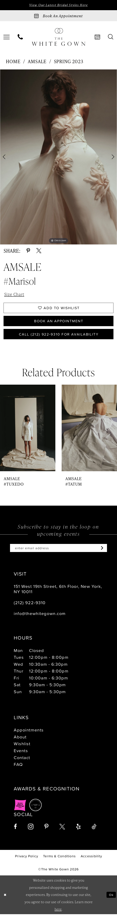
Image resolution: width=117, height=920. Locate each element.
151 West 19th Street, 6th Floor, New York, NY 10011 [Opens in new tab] (58, 595)
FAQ (18, 770)
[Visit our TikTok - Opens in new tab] (94, 833)
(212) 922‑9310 (30, 608)
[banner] (58, 37)
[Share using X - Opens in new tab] (38, 251)
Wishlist (22, 750)
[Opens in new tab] (20, 810)
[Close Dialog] (5, 901)
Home (13, 61)
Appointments (29, 736)
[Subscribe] (105, 553)
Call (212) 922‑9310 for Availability (59, 339)
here (58, 915)
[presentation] (27, 433)
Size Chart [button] (15, 295)
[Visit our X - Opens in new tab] (62, 833)
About (20, 743)
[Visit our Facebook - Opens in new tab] (15, 833)
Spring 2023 (68, 61)
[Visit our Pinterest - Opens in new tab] (46, 833)
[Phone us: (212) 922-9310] (20, 37)
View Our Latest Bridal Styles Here (58, 5)
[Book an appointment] (58, 16)
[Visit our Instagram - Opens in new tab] (31, 832)
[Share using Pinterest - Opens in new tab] (28, 251)
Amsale (37, 61)
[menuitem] (20, 37)
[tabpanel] (58, 157)
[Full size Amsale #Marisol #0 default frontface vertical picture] (58, 157)
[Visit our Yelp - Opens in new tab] (78, 833)
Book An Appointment (58, 324)
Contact (22, 763)
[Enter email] (58, 553)
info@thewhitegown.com (40, 619)
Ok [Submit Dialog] (110, 900)
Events (21, 756)
